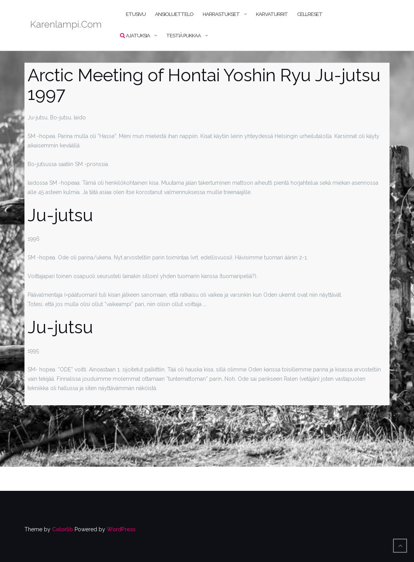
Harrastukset (221, 14)
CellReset (309, 14)
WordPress (121, 529)
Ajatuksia (138, 36)
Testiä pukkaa (183, 36)
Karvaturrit (272, 14)
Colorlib (62, 529)
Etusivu (136, 14)
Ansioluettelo (174, 14)
